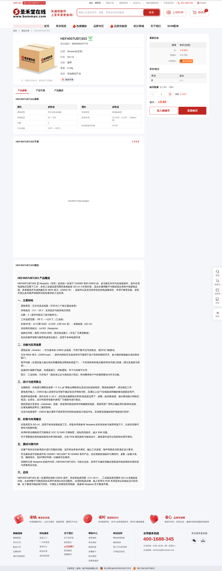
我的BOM (123, 3)
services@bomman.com (163, 550)
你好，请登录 (95, 3)
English (201, 3)
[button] (69, 554)
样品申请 (43, 551)
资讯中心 (43, 546)
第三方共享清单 (120, 547)
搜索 (151, 12)
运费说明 (17, 551)
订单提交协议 (119, 551)
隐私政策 (117, 542)
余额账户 (92, 551)
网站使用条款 (119, 538)
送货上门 (43, 538)
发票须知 (92, 538)
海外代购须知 (19, 556)
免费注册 (17, 3)
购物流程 (17, 538)
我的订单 (110, 3)
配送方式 (17, 547)
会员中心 (137, 3)
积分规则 (92, 556)
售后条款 (92, 542)
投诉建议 (68, 550)
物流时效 (92, 547)
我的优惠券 (152, 3)
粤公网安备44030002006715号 (117, 568)
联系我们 (68, 542)
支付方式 (17, 542)
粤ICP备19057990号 (146, 568)
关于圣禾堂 (69, 538)
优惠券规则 (93, 561)
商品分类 (25, 31)
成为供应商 (44, 556)
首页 (15, 31)
